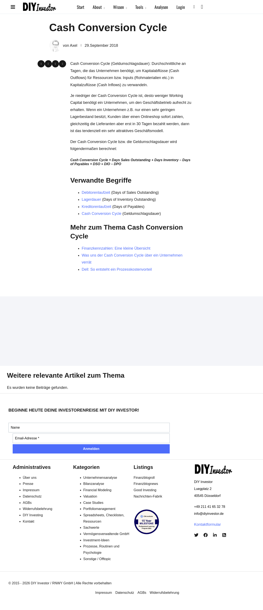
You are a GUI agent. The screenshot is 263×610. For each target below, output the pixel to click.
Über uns (30, 477)
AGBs (27, 502)
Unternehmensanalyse (100, 477)
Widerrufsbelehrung (37, 509)
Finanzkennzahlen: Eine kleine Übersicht (116, 248)
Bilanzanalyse (93, 484)
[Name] (89, 427)
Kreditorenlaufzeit (96, 207)
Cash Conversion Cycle (101, 213)
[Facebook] (205, 535)
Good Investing (145, 490)
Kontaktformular (207, 524)
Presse (28, 484)
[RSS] (224, 535)
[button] (103, 7)
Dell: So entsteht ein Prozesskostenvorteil (117, 269)
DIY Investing (33, 515)
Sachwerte (91, 527)
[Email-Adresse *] (91, 438)
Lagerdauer (91, 199)
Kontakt (28, 521)
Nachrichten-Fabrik (148, 496)
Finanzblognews (146, 484)
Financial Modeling (97, 490)
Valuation (90, 496)
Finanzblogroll (144, 477)
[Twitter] (196, 535)
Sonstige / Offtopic (97, 559)
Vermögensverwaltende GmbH (106, 534)
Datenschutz (32, 496)
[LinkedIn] (215, 535)
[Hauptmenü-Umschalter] (12, 7)
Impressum (31, 490)
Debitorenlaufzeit (96, 192)
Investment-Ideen (96, 540)
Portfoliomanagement (99, 509)
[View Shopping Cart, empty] (202, 7)
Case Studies (93, 502)
